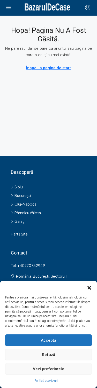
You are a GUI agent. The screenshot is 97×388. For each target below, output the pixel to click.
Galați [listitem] (18, 221)
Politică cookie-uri (46, 381)
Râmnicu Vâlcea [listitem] (26, 212)
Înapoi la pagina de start (48, 68)
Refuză (48, 354)
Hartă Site (19, 234)
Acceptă (48, 340)
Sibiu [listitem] (17, 187)
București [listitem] (21, 195)
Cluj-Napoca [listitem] (23, 204)
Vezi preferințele (48, 369)
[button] (89, 287)
